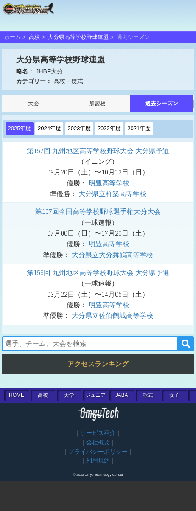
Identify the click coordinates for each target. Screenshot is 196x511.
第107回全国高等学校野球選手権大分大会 (98, 211)
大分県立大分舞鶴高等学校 (112, 254)
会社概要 (98, 442)
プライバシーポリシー (98, 452)
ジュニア (95, 395)
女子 (174, 395)
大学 (69, 395)
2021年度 (139, 128)
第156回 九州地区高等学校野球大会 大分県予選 (98, 272)
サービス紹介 (98, 433)
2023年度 (79, 128)
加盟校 (97, 103)
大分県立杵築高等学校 (112, 193)
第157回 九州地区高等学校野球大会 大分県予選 (98, 150)
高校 (34, 37)
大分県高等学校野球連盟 (78, 37)
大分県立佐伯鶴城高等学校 (112, 315)
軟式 (148, 395)
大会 (33, 103)
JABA (121, 395)
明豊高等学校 (109, 183)
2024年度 (49, 128)
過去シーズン (161, 103)
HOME (16, 395)
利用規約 (98, 461)
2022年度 (109, 128)
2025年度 (19, 128)
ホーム (12, 37)
